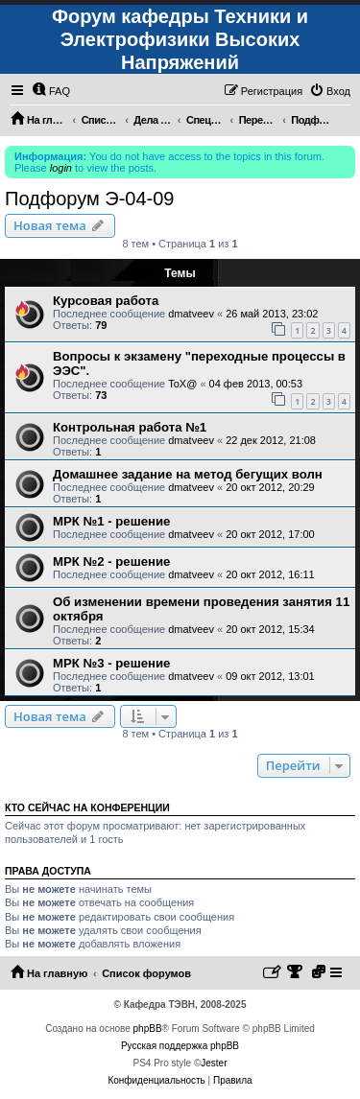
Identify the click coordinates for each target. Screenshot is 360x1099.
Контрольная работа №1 (129, 427)
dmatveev (191, 313)
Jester (214, 1063)
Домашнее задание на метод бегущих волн (188, 474)
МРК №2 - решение (111, 561)
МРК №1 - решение (111, 521)
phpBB (147, 1028)
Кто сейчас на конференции (87, 807)
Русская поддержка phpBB (180, 1046)
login (61, 168)
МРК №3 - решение (111, 663)
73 (101, 395)
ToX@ (182, 383)
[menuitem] (51, 91)
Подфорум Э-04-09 (89, 198)
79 (101, 325)
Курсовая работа (105, 300)
